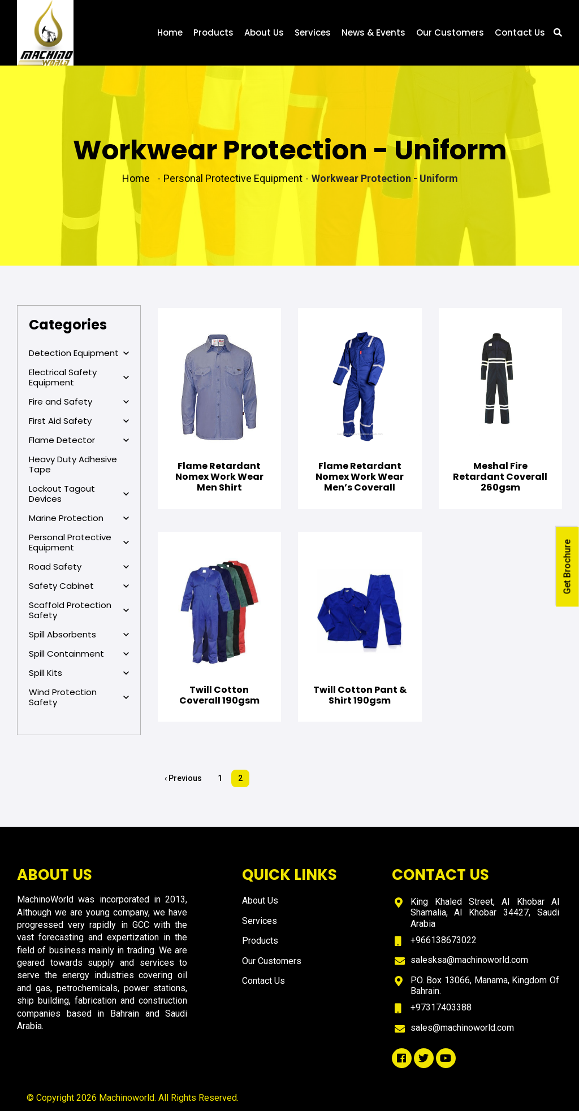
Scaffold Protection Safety (79, 610)
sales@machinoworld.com (462, 1027)
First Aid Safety (79, 421)
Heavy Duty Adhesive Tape (73, 464)
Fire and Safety (79, 402)
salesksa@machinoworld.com (469, 959)
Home (170, 32)
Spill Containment (79, 654)
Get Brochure (567, 567)
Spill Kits (79, 673)
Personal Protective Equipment (79, 542)
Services (313, 32)
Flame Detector (79, 440)
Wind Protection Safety (79, 697)
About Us (264, 32)
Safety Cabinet (79, 586)
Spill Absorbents (79, 635)
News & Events (373, 32)
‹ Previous (183, 778)
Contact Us (520, 32)
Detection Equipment (79, 353)
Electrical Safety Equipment (79, 377)
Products (213, 32)
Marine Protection (79, 518)
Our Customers (450, 32)
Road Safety (79, 567)
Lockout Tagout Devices (79, 494)
